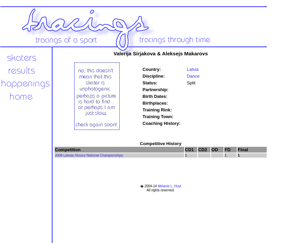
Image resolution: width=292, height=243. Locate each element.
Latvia (193, 69)
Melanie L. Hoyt (169, 186)
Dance (193, 76)
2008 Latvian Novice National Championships (89, 155)
